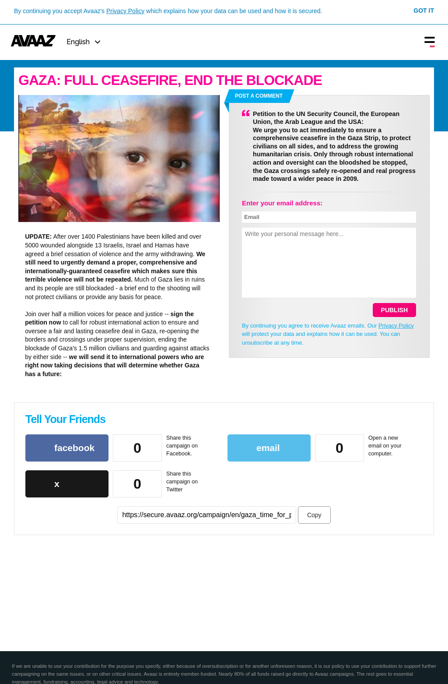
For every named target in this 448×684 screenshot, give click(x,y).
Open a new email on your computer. (385, 445)
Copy (314, 514)
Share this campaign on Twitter (182, 481)
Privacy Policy (125, 10)
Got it (423, 10)
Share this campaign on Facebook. (182, 445)
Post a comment (259, 96)
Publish (394, 310)
